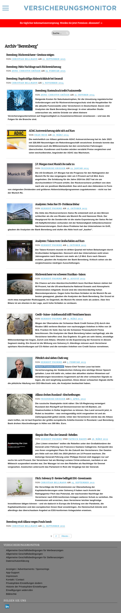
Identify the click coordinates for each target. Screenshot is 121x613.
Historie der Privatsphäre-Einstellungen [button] (26, 586)
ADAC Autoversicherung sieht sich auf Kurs (52, 130)
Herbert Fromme (51, 208)
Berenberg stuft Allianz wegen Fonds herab (28, 521)
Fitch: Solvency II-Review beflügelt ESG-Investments (63, 478)
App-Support (12, 572)
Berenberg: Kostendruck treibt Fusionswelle (58, 90)
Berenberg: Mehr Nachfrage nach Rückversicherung (33, 66)
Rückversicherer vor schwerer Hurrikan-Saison (60, 274)
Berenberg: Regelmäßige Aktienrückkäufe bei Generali (34, 78)
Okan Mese (41, 135)
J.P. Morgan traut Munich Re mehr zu (54, 164)
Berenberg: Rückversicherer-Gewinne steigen (30, 54)
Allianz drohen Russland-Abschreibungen (57, 394)
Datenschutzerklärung (17, 561)
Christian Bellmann (25, 59)
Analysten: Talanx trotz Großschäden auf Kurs (59, 241)
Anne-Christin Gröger (26, 71)
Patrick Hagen (77, 439)
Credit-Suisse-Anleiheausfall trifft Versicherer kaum (63, 314)
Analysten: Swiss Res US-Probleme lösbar (57, 204)
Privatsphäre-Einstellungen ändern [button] (24, 583)
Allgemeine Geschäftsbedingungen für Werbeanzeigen (34, 550)
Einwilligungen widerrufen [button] (19, 590)
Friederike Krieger (53, 168)
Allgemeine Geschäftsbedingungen (24, 554)
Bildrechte (11, 594)
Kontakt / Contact (15, 579)
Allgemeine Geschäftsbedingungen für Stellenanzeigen (35, 557)
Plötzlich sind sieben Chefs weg (51, 358)
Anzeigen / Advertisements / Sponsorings (27, 569)
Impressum (12, 576)
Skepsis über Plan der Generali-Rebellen (56, 434)
